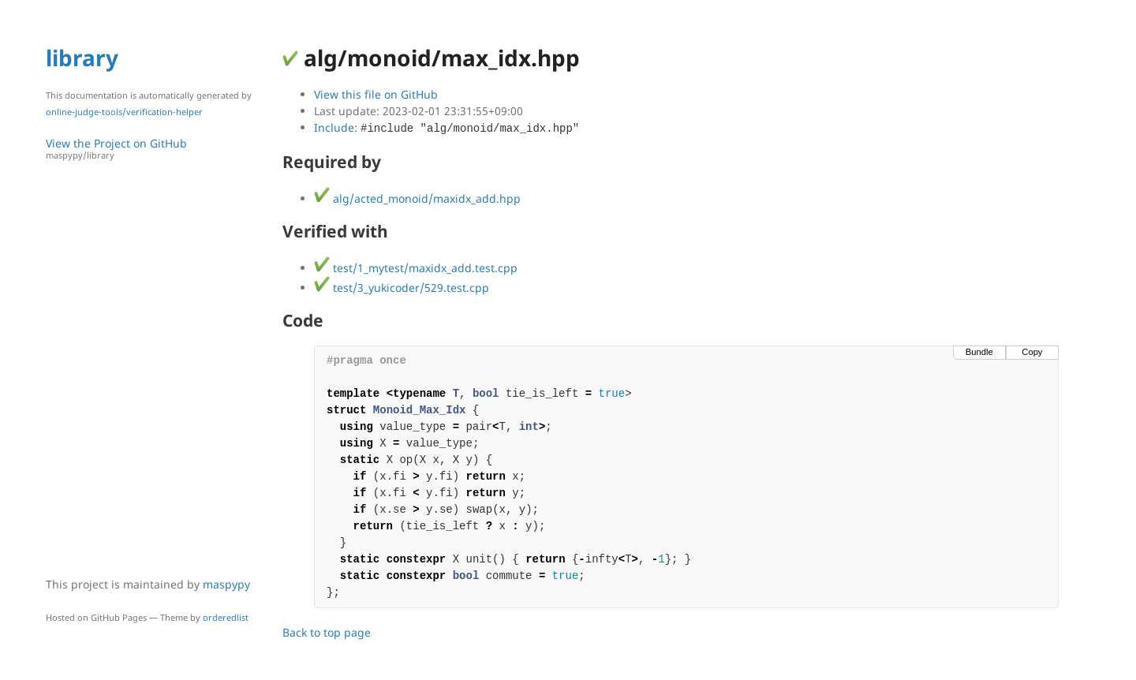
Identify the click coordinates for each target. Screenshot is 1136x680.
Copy (1032, 352)
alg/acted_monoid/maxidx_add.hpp (417, 198)
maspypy (226, 584)
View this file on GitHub (376, 94)
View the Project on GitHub (156, 149)
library (82, 58)
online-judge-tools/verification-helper (124, 112)
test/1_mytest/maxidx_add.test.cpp (416, 267)
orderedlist (225, 617)
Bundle (979, 352)
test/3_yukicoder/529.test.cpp (401, 287)
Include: (446, 127)
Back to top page (326, 632)
